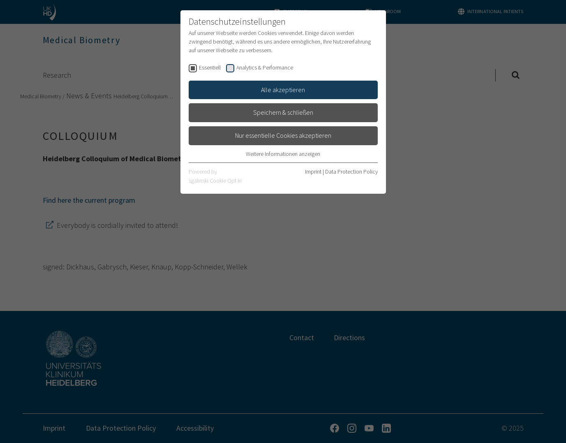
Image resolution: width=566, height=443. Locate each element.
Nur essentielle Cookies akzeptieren (283, 135)
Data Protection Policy (351, 171)
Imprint (313, 171)
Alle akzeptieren (283, 90)
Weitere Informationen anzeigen (283, 154)
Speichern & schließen (283, 112)
